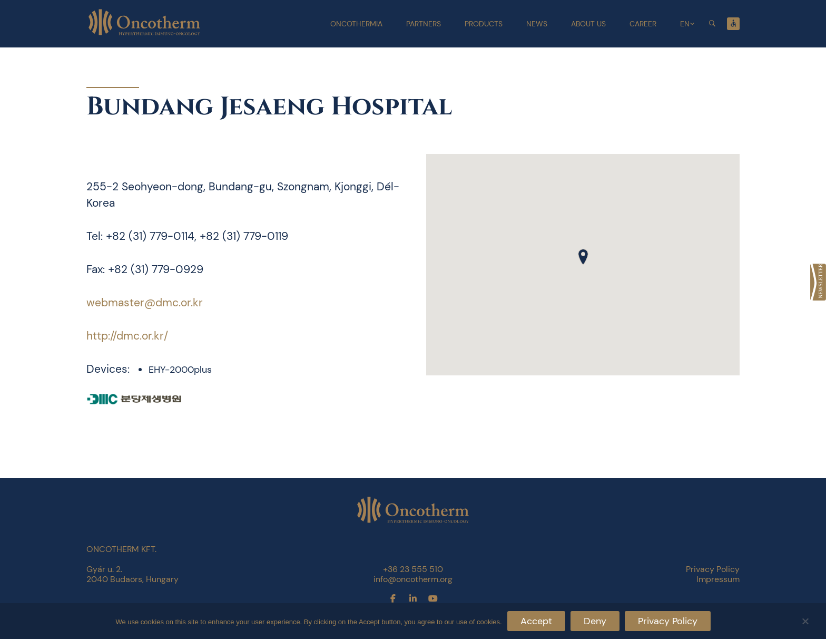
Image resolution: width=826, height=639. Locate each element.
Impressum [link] (718, 579)
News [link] (536, 23)
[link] (818, 282)
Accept (536, 621)
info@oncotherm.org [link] (413, 579)
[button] (583, 257)
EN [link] (685, 23)
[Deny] (805, 620)
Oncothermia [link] (356, 23)
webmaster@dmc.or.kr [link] (144, 302)
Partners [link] (423, 23)
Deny (595, 621)
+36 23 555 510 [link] (413, 569)
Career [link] (643, 23)
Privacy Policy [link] (713, 569)
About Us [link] (588, 23)
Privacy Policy (667, 621)
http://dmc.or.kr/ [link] (127, 335)
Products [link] (484, 23)
